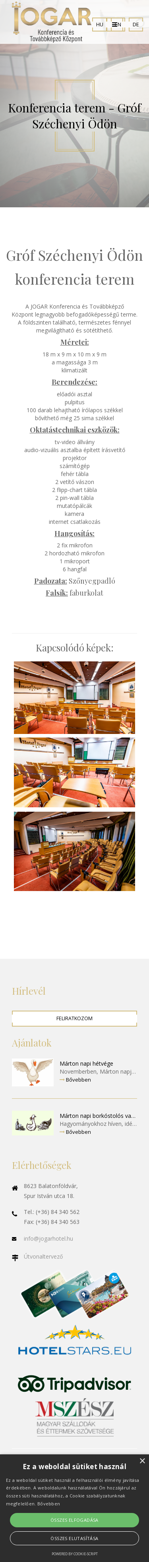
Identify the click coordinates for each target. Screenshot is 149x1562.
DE (136, 24)
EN (118, 24)
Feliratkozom (74, 1018)
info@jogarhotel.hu (48, 1238)
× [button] (142, 1461)
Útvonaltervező (43, 1256)
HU (99, 24)
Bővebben (75, 1079)
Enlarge (74, 697)
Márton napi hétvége (86, 1063)
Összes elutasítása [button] (74, 1538)
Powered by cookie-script (75, 1553)
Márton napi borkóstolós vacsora (98, 1115)
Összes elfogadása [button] (74, 1520)
